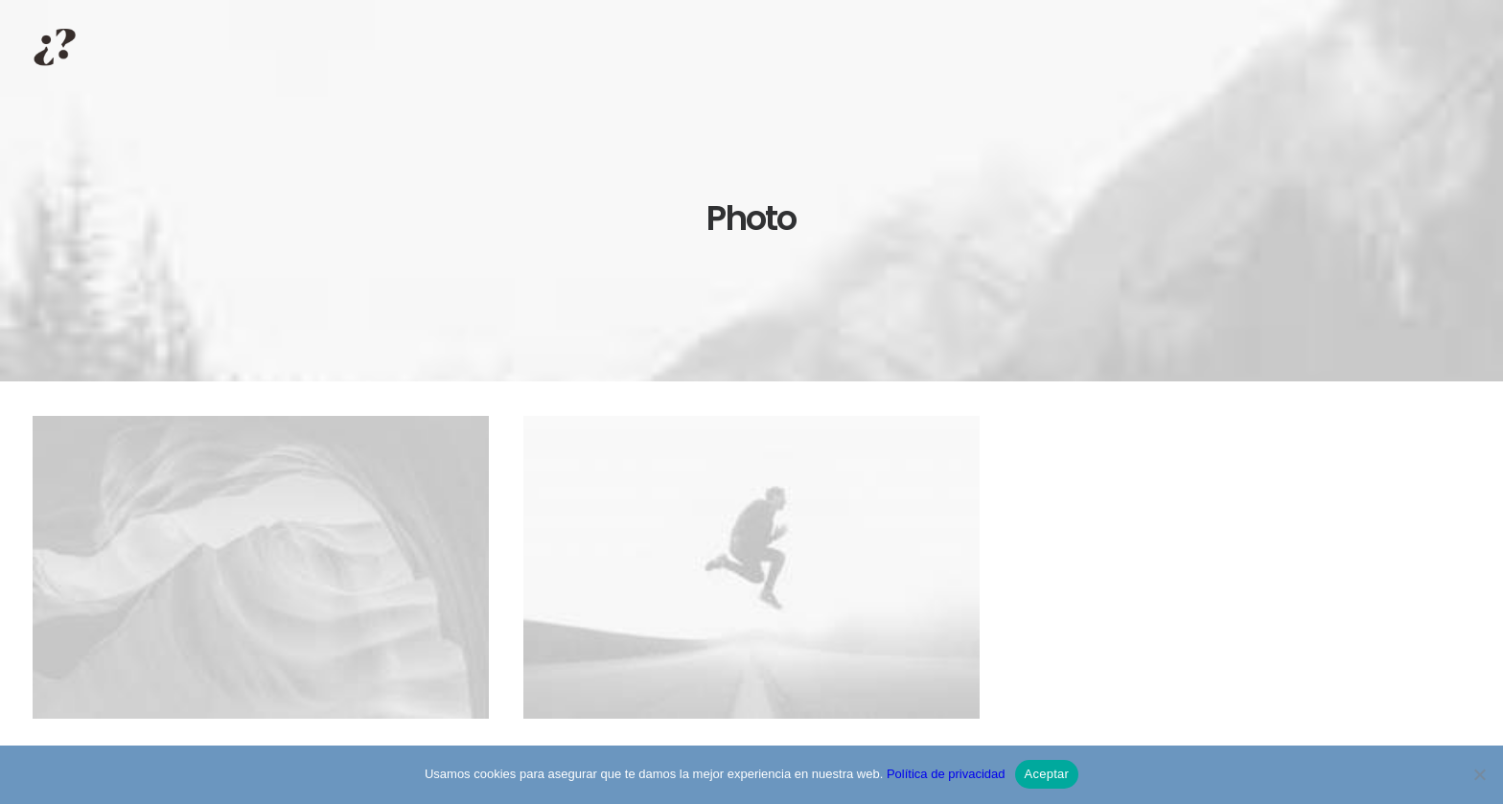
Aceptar (1047, 774)
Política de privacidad (946, 774)
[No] (1479, 774)
